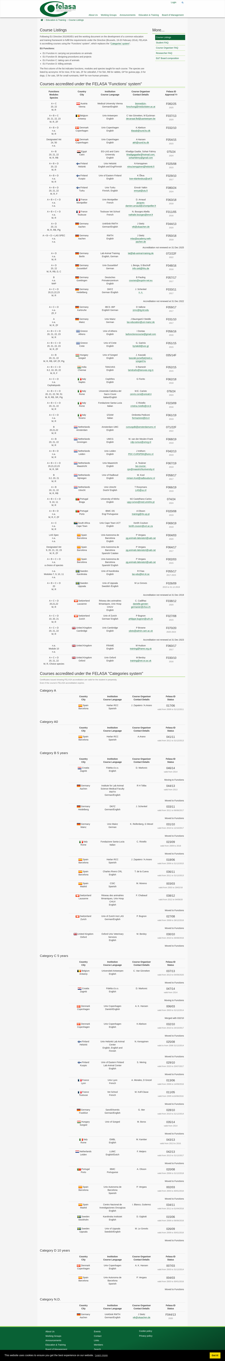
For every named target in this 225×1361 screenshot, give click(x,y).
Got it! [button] (215, 1355)
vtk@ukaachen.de (141, 226)
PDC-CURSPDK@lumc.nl (140, 454)
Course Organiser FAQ (167, 48)
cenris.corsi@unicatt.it (140, 394)
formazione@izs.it (140, 418)
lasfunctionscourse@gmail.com (141, 334)
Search (97, 1349)
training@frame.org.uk (141, 648)
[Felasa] (58, 8)
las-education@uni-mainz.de (141, 322)
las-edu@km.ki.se (140, 574)
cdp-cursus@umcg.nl (140, 442)
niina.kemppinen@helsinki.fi (140, 166)
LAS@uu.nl (140, 490)
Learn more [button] (101, 1355)
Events (97, 1331)
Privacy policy (145, 1336)
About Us (93, 15)
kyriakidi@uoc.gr (141, 346)
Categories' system (120, 43)
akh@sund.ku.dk (141, 142)
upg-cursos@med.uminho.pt (141, 502)
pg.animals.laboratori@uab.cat (141, 538)
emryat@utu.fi (141, 190)
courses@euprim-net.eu (140, 280)
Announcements (127, 15)
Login (173, 2)
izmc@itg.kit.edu (141, 310)
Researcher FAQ (164, 53)
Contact (97, 1336)
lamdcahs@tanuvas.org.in (140, 370)
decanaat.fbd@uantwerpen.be (140, 118)
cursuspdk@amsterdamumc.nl (140, 427)
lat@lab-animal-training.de (141, 253)
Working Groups (109, 15)
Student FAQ (162, 42)
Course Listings (76, 20)
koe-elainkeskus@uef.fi (140, 178)
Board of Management (173, 15)
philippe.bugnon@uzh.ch (141, 619)
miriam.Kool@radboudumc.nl (141, 478)
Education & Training (149, 15)
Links (96, 1340)
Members (98, 1345)
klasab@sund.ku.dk (140, 130)
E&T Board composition (167, 58)
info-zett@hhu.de (140, 268)
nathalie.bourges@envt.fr (141, 214)
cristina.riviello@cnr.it (140, 406)
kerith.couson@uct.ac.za (141, 526)
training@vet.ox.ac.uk (140, 660)
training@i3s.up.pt (141, 514)
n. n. (141, 292)
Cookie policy (145, 1331)
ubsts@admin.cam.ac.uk (141, 631)
